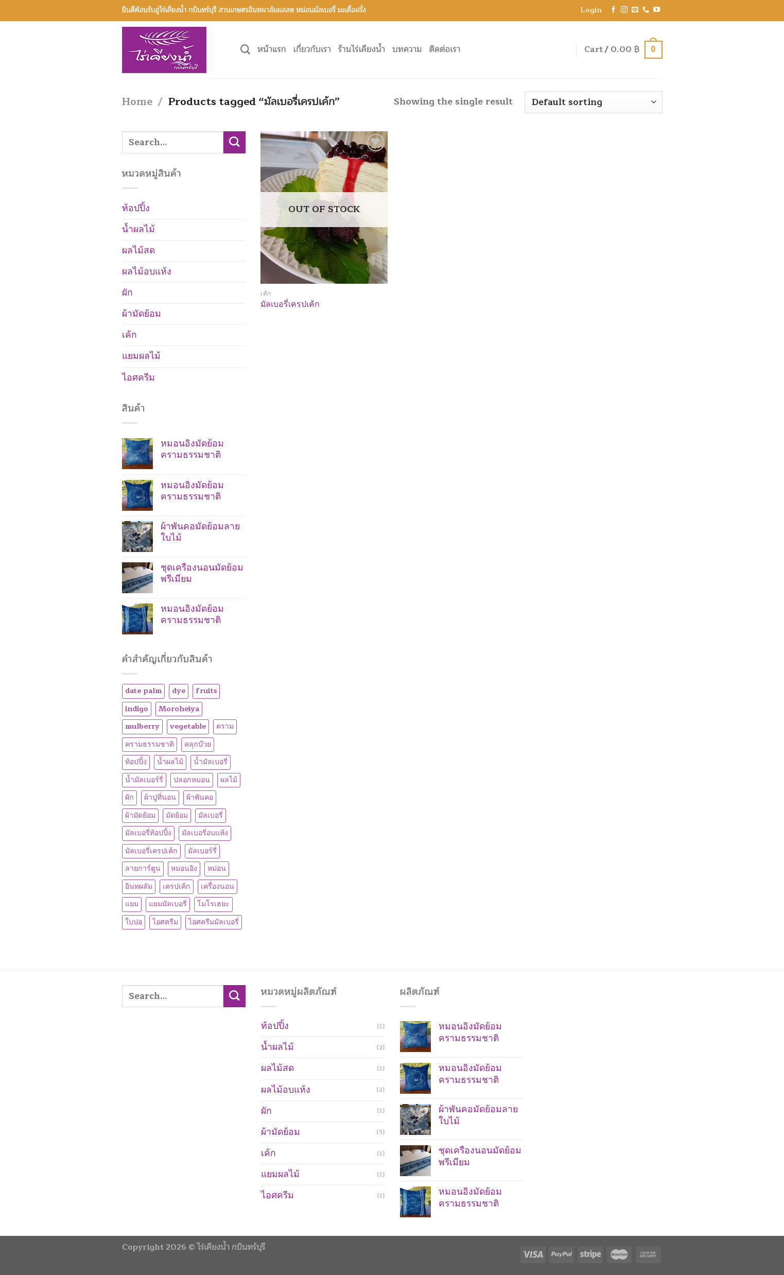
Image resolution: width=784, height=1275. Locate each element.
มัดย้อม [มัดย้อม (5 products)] (177, 815)
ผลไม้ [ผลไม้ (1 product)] (228, 780)
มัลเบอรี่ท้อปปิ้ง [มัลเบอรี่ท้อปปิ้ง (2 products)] (148, 833)
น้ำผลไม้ (138, 229)
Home (137, 101)
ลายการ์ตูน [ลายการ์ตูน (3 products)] (143, 868)
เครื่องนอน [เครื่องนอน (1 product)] (217, 886)
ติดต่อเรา (444, 49)
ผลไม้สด (138, 250)
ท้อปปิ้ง (136, 208)
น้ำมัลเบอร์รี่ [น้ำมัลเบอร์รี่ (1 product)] (144, 780)
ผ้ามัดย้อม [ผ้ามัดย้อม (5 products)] (140, 815)
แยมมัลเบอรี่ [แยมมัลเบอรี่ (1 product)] (168, 904)
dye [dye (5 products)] (178, 691)
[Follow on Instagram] (624, 10)
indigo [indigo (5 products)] (136, 709)
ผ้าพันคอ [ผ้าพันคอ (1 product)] (199, 797)
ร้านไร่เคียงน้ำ (361, 49)
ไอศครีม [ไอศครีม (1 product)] (165, 922)
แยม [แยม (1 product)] (131, 904)
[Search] (245, 50)
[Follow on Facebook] (613, 10)
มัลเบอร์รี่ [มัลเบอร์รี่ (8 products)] (202, 851)
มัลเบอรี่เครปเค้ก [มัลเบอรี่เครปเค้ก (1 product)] (151, 851)
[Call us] (645, 10)
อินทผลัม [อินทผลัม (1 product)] (138, 886)
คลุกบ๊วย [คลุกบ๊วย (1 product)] (197, 744)
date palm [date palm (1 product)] (143, 691)
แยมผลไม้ (141, 356)
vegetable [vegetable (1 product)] (188, 726)
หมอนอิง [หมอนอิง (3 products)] (184, 868)
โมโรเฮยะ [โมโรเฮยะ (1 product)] (213, 904)
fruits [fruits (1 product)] (206, 691)
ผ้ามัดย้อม (141, 313)
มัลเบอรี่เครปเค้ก (290, 304)
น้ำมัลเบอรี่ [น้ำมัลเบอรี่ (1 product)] (211, 762)
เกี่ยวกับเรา (312, 49)
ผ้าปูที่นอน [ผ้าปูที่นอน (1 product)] (160, 797)
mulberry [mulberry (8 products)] (142, 726)
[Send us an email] (635, 10)
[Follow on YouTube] (656, 10)
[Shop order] (594, 102)
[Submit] (234, 142)
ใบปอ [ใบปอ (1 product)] (133, 922)
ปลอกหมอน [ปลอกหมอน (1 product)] (191, 780)
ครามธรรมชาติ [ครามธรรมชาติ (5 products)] (149, 744)
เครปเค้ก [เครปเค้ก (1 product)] (176, 886)
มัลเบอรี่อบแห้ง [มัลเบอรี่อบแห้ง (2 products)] (205, 833)
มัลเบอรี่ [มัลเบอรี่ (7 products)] (210, 815)
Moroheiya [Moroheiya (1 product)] (179, 709)
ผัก (127, 292)
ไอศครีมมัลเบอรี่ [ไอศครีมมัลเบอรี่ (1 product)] (213, 922)
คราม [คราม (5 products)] (225, 726)
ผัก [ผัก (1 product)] (129, 797)
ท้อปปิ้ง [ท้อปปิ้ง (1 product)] (136, 762)
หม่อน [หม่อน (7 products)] (216, 868)
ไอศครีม (138, 377)
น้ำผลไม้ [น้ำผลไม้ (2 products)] (170, 762)
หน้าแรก (271, 49)
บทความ (407, 49)
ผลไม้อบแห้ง (146, 271)
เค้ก (129, 335)
